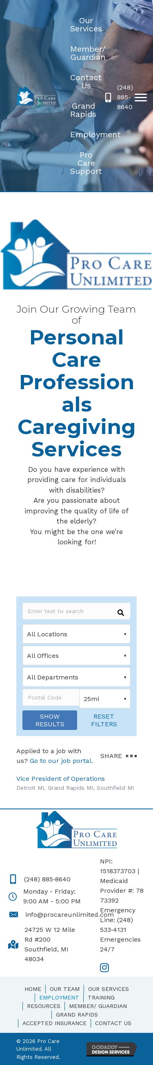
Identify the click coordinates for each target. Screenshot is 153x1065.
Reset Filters (104, 720)
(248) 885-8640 (125, 97)
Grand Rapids (77, 1014)
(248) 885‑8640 (47, 879)
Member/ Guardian (98, 1006)
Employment (59, 997)
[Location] (76, 634)
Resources (43, 1006)
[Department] (76, 677)
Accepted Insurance (54, 1023)
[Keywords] (76, 611)
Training (101, 997)
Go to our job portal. (61, 761)
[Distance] (105, 698)
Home (32, 989)
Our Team (65, 989)
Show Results (49, 720)
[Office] (76, 655)
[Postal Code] (50, 697)
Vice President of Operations (60, 778)
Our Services (108, 989)
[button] (141, 97)
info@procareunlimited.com (69, 914)
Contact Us (113, 1023)
